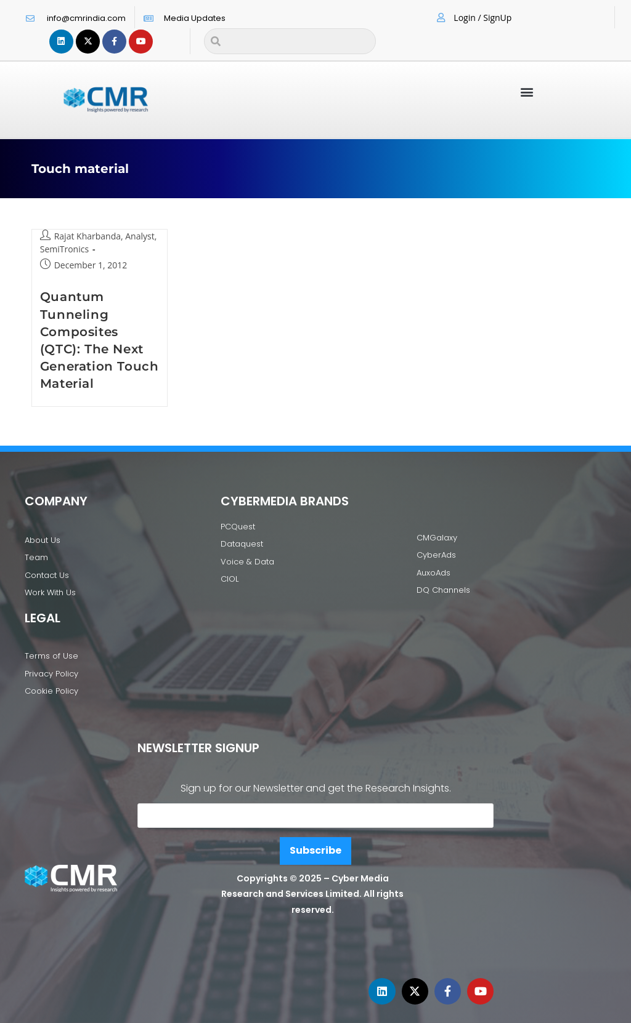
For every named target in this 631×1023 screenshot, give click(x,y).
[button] (527, 91)
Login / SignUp (482, 17)
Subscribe (315, 850)
